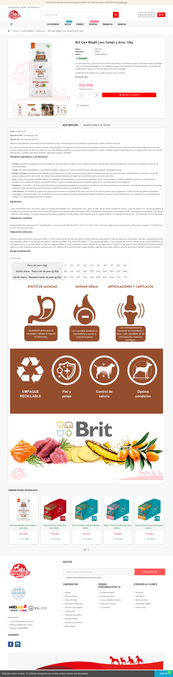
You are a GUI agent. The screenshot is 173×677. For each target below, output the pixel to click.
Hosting (61, 674)
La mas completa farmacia (110, 600)
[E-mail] (99, 572)
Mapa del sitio (70, 626)
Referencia (79, 52)
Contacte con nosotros (73, 622)
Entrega (68, 592)
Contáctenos (34, 7)
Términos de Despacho (73, 607)
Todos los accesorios (108, 604)
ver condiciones (121, 2)
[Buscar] (79, 15)
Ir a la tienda (104, 607)
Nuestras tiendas (71, 619)
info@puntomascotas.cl (24, 621)
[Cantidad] (89, 95)
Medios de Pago (71, 600)
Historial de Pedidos (143, 604)
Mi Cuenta (139, 592)
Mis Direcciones (141, 600)
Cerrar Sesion (140, 607)
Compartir (83, 106)
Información (140, 596)
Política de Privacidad (73, 615)
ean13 (78, 54)
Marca (77, 49)
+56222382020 (22, 628)
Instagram (17, 644)
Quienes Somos (71, 596)
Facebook (10, 644)
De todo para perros (107, 596)
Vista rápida (23, 539)
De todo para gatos (107, 592)
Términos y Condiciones (74, 604)
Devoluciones (70, 611)
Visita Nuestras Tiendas (17, 7)
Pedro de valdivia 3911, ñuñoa (21, 625)
